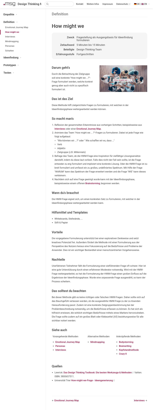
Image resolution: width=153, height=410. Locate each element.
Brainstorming (92, 183)
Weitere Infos (93, 4)
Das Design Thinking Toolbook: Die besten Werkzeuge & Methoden (99, 372)
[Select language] (142, 4)
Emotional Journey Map (16, 27)
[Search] (59, 4)
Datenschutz (123, 4)
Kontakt (79, 4)
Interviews (10, 36)
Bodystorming (126, 342)
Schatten (9, 50)
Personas (9, 46)
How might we (12, 32)
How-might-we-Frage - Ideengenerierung (93, 380)
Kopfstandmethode (129, 350)
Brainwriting (125, 346)
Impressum (107, 4)
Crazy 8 (123, 353)
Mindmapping (12, 41)
